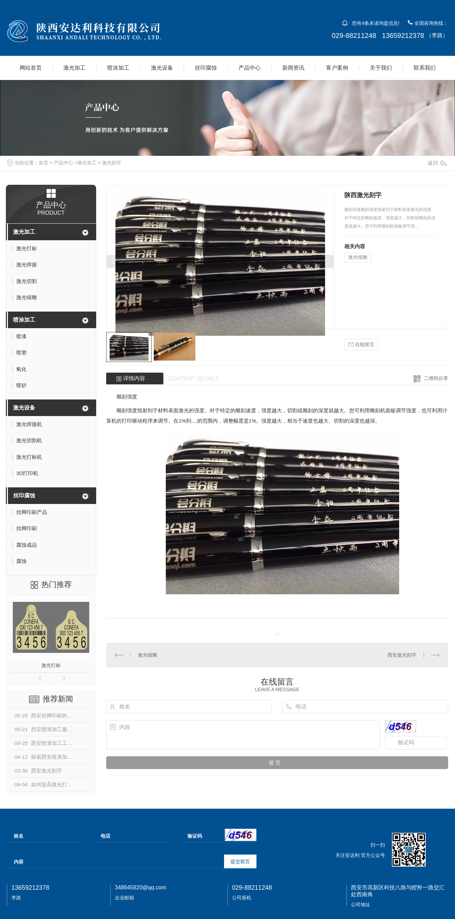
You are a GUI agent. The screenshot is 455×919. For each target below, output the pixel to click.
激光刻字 (111, 162)
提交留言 (240, 861)
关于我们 (381, 68)
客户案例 (337, 68)
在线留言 (361, 344)
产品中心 (250, 68)
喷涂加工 (118, 68)
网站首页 (31, 68)
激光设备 (162, 68)
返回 (437, 163)
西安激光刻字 (401, 655)
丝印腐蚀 (206, 68)
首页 (43, 162)
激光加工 (74, 68)
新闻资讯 (293, 68)
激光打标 (51, 665)
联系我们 (425, 68)
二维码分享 (436, 378)
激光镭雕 (357, 257)
